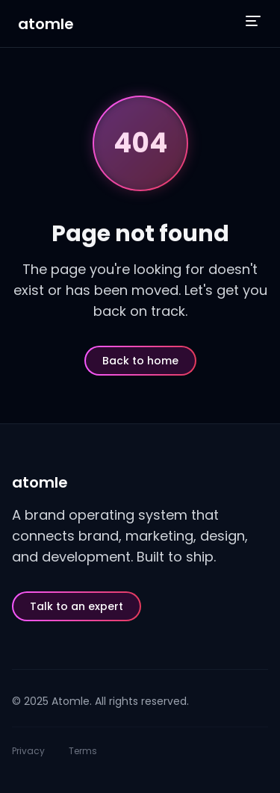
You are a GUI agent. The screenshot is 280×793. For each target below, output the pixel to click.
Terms (83, 751)
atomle (46, 23)
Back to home (140, 360)
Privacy (28, 751)
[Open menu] (253, 21)
